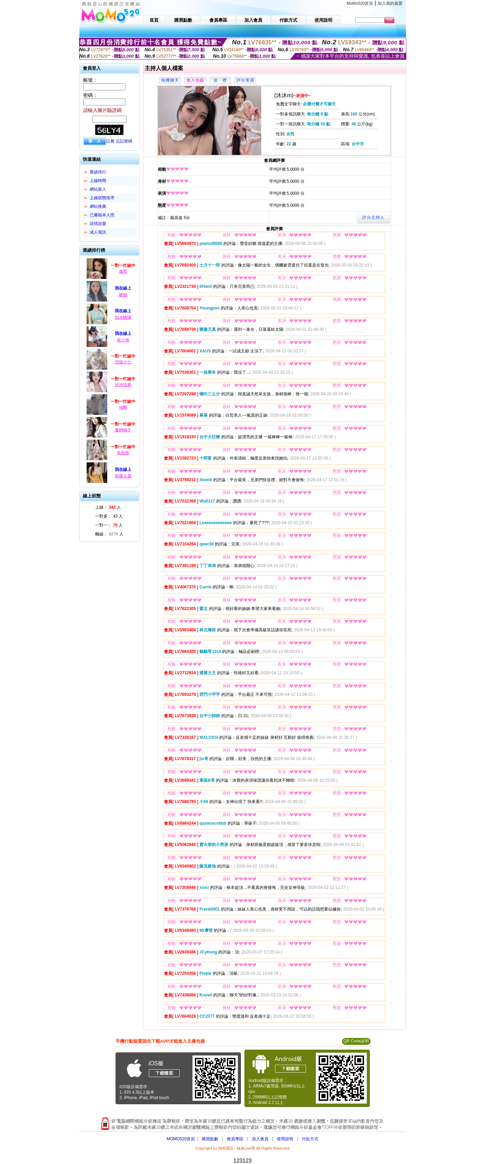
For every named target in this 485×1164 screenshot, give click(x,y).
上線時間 (98, 180)
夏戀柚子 (123, 430)
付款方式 (310, 1139)
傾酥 (123, 407)
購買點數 (209, 1139)
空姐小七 (123, 362)
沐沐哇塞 (123, 384)
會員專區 (235, 1139)
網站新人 (98, 189)
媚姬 (123, 294)
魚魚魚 (123, 452)
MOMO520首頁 (181, 1139)
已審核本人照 (102, 215)
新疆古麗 (123, 476)
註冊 (110, 141)
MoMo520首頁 (359, 3)
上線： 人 (108, 507)
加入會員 (260, 1139)
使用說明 (285, 1139)
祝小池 (123, 340)
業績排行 (98, 172)
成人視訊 (98, 232)
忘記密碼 (124, 141)
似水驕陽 (123, 317)
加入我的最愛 (390, 3)
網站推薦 (98, 206)
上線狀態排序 (102, 197)
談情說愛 (98, 223)
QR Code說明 (356, 1041)
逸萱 (123, 271)
